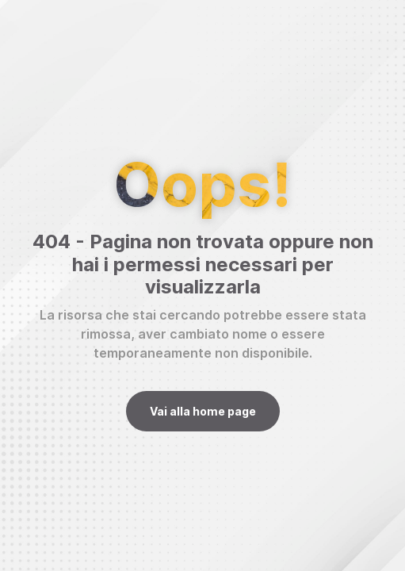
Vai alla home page (203, 411)
